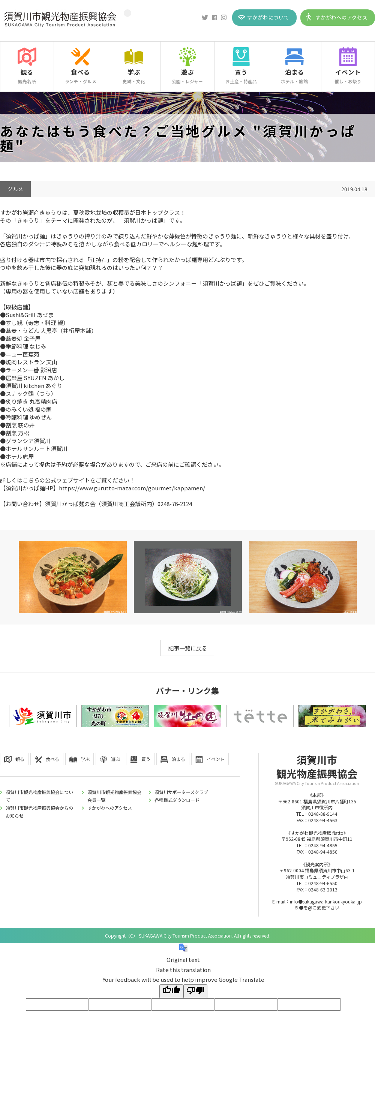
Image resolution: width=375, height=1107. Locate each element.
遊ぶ (187, 71)
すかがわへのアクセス (341, 17)
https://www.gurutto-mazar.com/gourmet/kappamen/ (132, 488)
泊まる (294, 71)
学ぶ (134, 71)
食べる (80, 71)
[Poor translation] (195, 991)
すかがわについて (268, 17)
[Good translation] (171, 991)
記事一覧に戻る (187, 648)
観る (27, 71)
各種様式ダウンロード (177, 800)
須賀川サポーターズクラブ (181, 792)
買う (241, 71)
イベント (348, 71)
